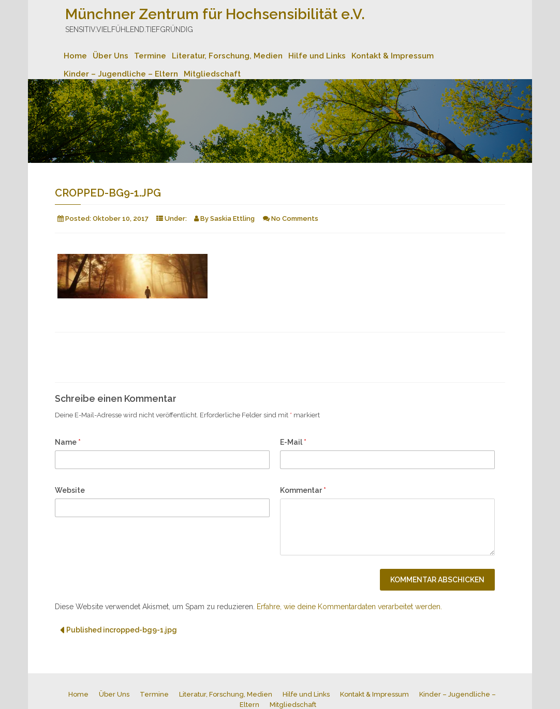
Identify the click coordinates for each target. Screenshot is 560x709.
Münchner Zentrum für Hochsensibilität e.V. (215, 14)
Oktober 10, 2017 (121, 218)
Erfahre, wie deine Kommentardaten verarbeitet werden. (349, 606)
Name (68, 442)
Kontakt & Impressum (392, 56)
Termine (150, 56)
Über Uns (110, 56)
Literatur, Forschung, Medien (227, 56)
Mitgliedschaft (212, 74)
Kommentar (303, 490)
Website (70, 490)
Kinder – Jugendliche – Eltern (121, 74)
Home (75, 56)
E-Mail (293, 442)
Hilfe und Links (317, 56)
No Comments (294, 218)
